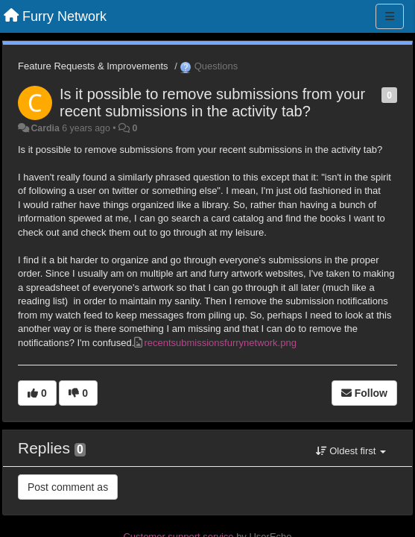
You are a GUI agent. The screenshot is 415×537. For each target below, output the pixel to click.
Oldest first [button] (351, 450)
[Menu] (390, 16)
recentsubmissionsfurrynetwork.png (220, 342)
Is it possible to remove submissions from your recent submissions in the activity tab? (212, 102)
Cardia (45, 128)
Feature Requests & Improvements (93, 66)
